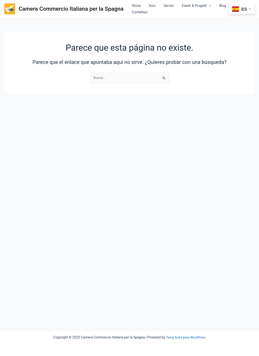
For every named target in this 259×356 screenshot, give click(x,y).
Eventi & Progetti (196, 9)
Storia (139, 9)
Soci (154, 9)
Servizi (170, 9)
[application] (209, 9)
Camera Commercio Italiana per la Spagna (71, 9)
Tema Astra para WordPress (185, 337)
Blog (223, 9)
